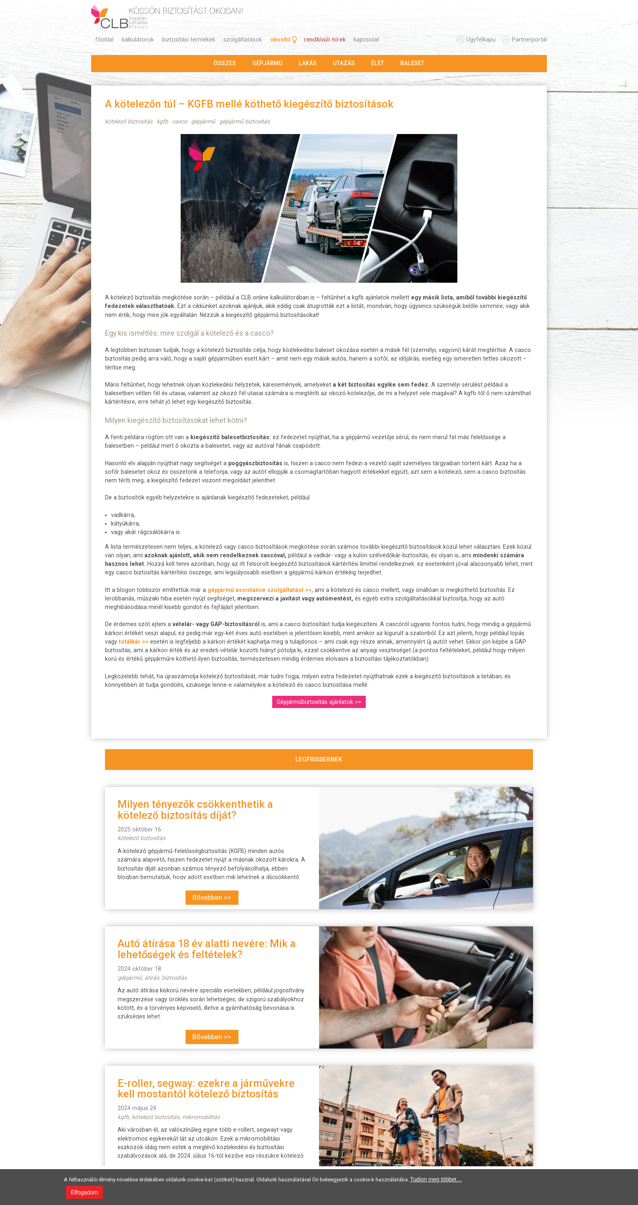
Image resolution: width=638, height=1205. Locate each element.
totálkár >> (134, 641)
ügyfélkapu (481, 39)
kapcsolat (366, 39)
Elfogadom (84, 1192)
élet (377, 63)
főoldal (104, 39)
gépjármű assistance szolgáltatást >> (260, 590)
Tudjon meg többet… (436, 1179)
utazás (344, 63)
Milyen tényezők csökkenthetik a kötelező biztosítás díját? (195, 809)
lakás (308, 63)
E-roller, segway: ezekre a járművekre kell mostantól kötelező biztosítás (206, 1088)
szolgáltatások (242, 39)
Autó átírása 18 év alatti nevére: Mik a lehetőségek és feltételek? (207, 948)
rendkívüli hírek (324, 39)
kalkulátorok (138, 39)
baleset (412, 63)
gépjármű (267, 63)
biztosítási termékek (188, 39)
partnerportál (529, 39)
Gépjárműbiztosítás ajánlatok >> (319, 702)
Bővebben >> (211, 897)
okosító (280, 39)
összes (225, 63)
